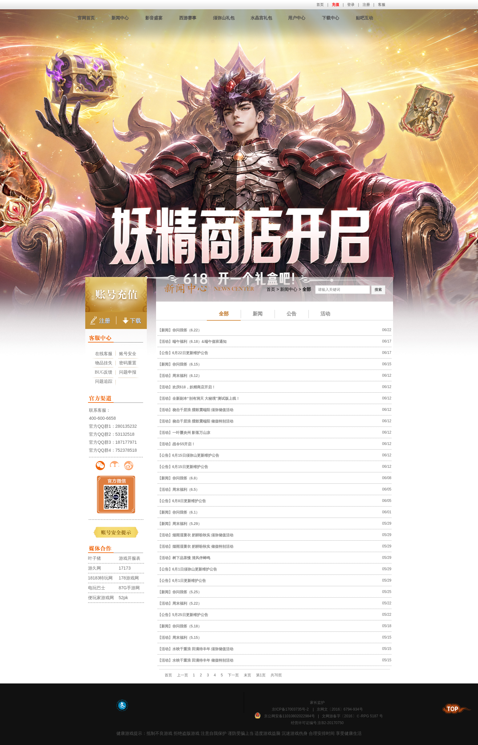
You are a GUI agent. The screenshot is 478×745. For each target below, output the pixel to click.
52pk (123, 597)
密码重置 (127, 363)
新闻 (252, 314)
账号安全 (127, 353)
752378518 (126, 450)
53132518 (125, 434)
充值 (335, 4)
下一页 (233, 675)
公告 (286, 314)
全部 (224, 313)
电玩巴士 (96, 587)
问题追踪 (103, 381)
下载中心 (330, 17)
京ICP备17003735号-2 (290, 709)
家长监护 (317, 702)
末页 (247, 675)
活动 (319, 314)
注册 (366, 4)
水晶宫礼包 (261, 17)
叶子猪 (94, 558)
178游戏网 (129, 577)
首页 (320, 4)
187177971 (126, 442)
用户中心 (296, 17)
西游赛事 (187, 17)
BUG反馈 (104, 372)
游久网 (94, 568)
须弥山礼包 (224, 17)
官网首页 (86, 17)
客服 (381, 4)
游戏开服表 (129, 558)
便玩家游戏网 (101, 597)
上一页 (182, 675)
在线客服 (103, 353)
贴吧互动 (364, 17)
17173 (125, 568)
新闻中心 (120, 17)
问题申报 (127, 372)
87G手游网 (129, 587)
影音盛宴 (154, 17)
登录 (351, 4)
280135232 (126, 426)
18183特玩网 (100, 577)
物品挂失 (103, 363)
